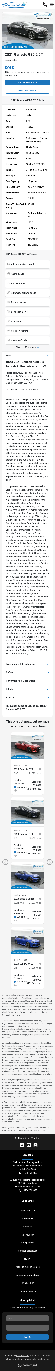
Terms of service (27, 1291)
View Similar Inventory (27, 90)
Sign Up (27, 1337)
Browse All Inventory (27, 82)
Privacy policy (27, 1283)
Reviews (27, 1259)
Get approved (27, 1242)
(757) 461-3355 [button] (28, 1173)
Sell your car (27, 1234)
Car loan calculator (27, 1250)
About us (27, 1226)
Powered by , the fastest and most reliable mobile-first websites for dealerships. (27, 1359)
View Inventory (27, 1210)
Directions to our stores (27, 1275)
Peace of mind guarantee (27, 1267)
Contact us (27, 1218)
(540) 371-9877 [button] (28, 1190)
